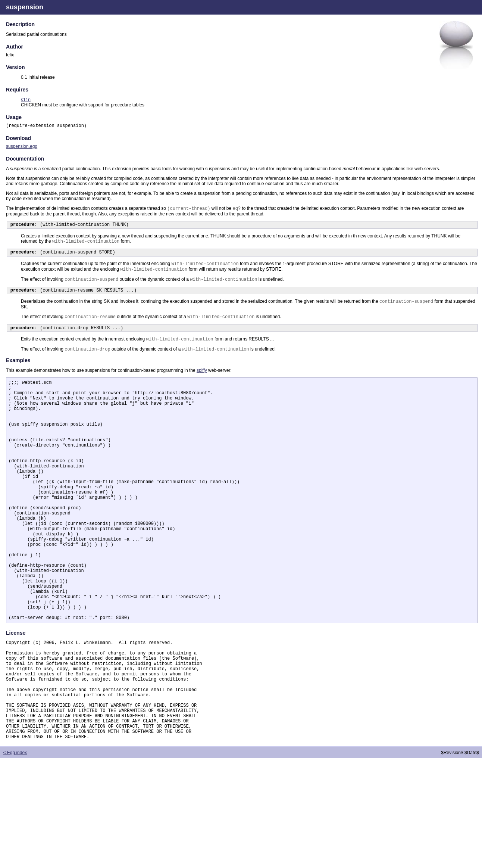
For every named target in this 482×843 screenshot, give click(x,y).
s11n (26, 99)
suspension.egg (21, 147)
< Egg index (15, 837)
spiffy (202, 382)
